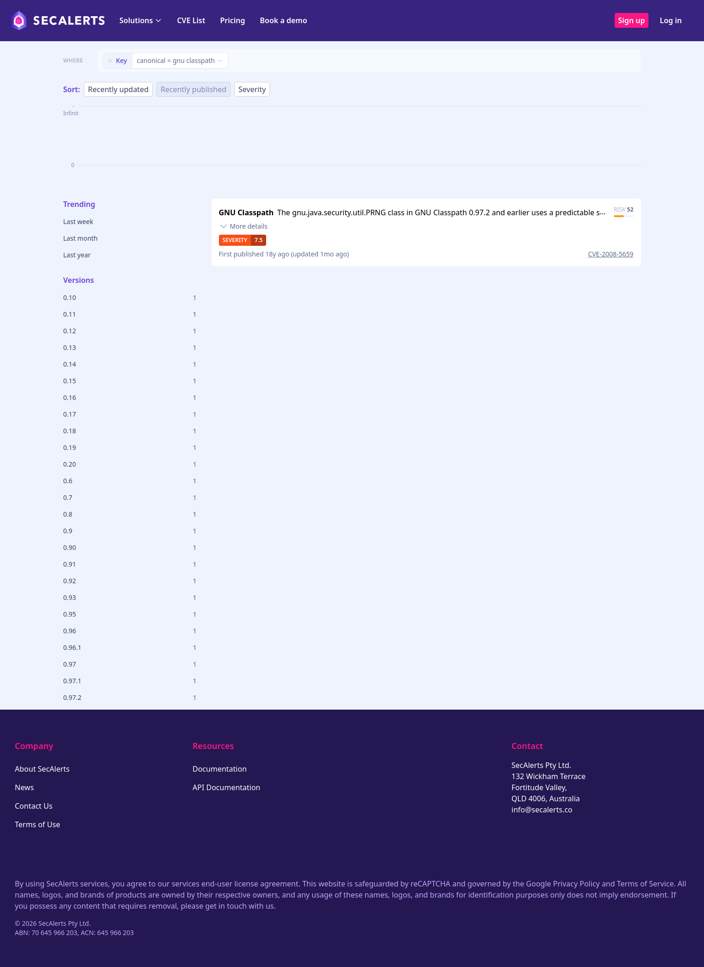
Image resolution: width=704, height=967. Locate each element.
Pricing (232, 20)
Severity (252, 89)
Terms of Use (37, 824)
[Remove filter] (110, 60)
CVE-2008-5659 (610, 254)
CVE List (191, 20)
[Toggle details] (243, 226)
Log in (671, 20)
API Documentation (227, 787)
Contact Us (33, 806)
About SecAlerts (42, 769)
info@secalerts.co (542, 810)
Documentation (220, 769)
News (24, 787)
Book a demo (283, 20)
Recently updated (118, 89)
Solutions (140, 20)
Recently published (193, 89)
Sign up (631, 20)
